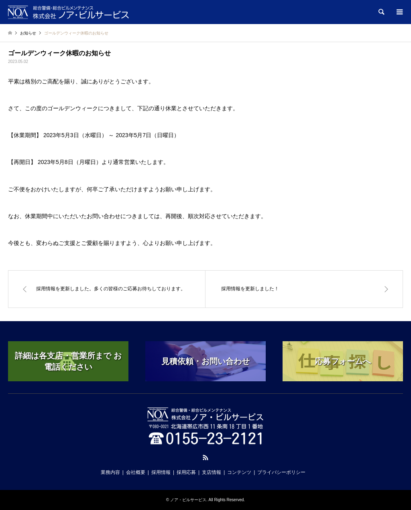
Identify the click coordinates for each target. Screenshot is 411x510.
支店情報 (211, 472)
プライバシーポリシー (281, 472)
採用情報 (161, 472)
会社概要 (135, 472)
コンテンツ (239, 472)
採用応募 (186, 472)
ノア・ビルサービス (188, 500)
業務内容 (110, 472)
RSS (205, 457)
